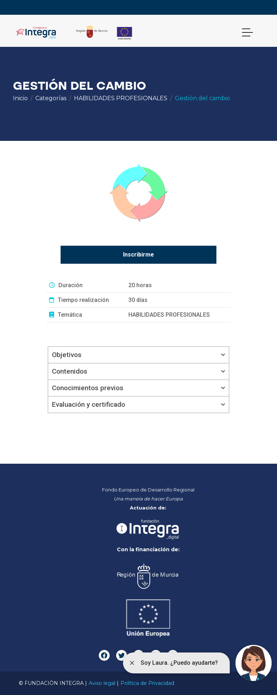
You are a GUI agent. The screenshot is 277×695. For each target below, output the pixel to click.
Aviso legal (102, 683)
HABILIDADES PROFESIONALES (120, 98)
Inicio (20, 98)
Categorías (50, 98)
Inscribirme (138, 254)
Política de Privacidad (147, 683)
